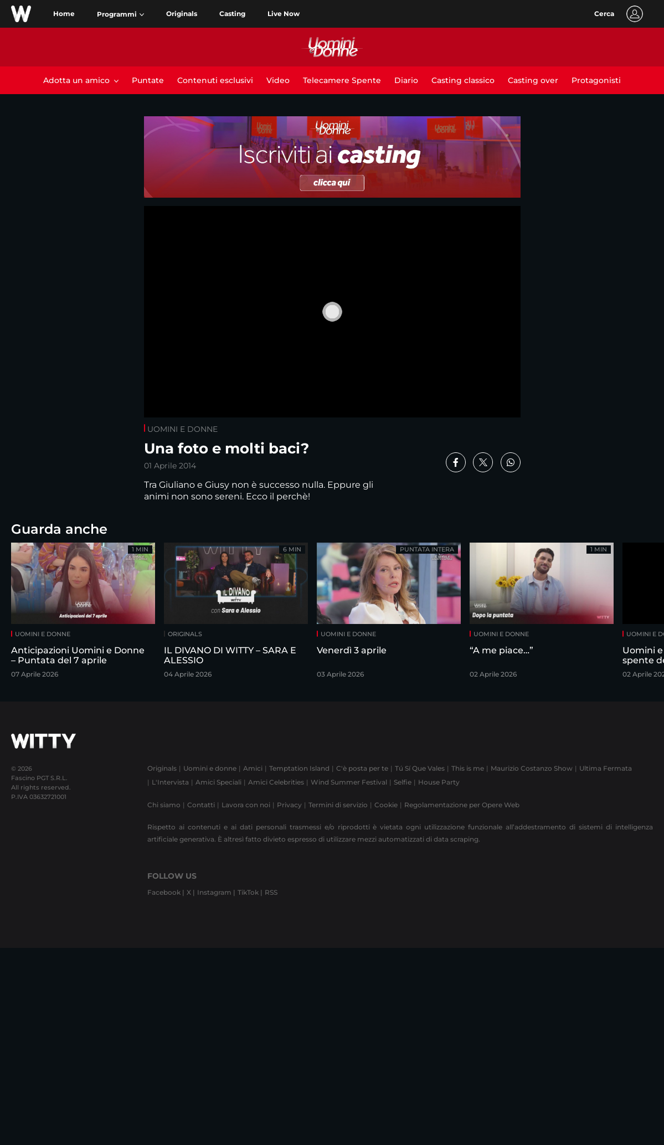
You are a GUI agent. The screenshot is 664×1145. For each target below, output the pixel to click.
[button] (120, 14)
